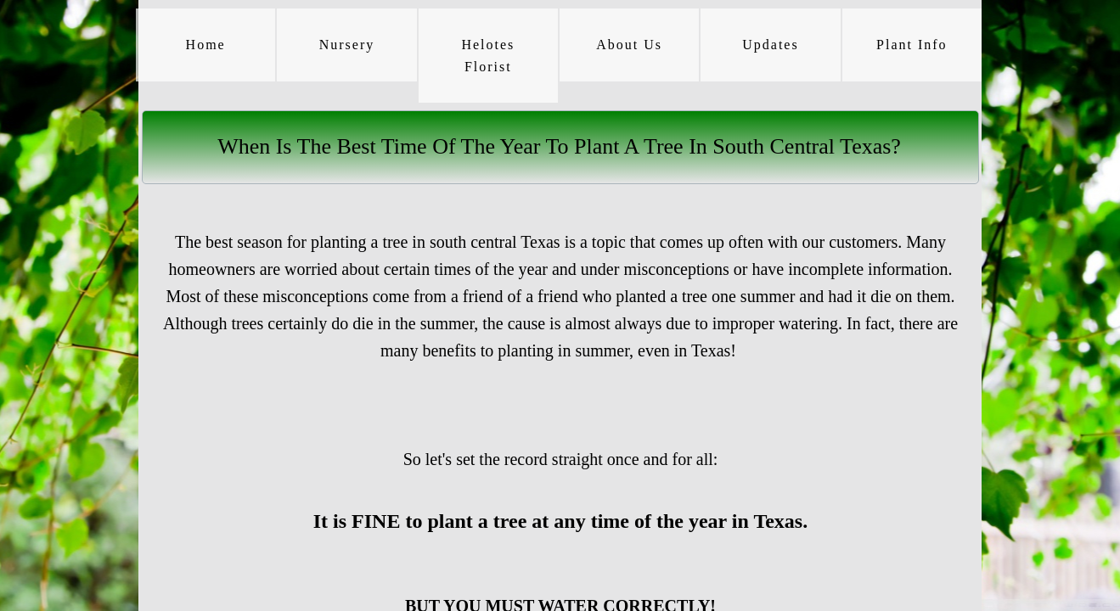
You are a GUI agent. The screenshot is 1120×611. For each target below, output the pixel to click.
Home (206, 44)
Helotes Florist (488, 55)
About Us (629, 44)
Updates (770, 44)
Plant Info (912, 44)
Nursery (347, 44)
